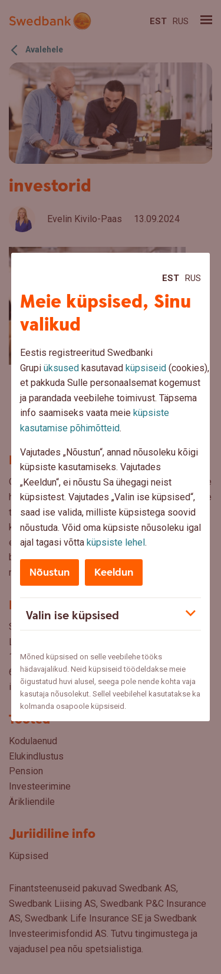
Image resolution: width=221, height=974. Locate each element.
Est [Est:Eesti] (170, 278)
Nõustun (49, 572)
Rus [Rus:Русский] (193, 278)
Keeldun (113, 572)
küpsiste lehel (116, 542)
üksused (61, 368)
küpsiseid (146, 368)
